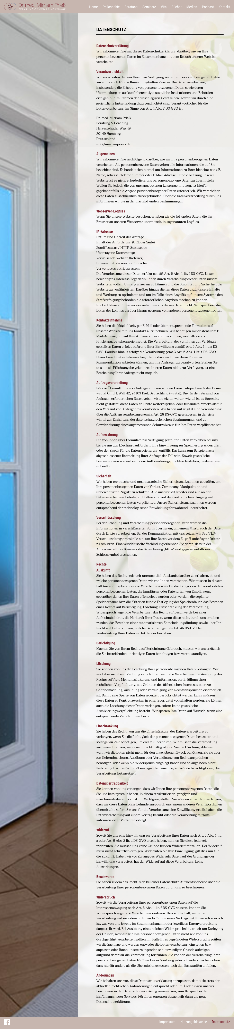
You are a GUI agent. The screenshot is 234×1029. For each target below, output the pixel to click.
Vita (163, 7)
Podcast (208, 7)
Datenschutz (221, 1022)
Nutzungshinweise (193, 1022)
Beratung (131, 7)
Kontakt (224, 7)
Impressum (167, 1022)
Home (93, 7)
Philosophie (111, 7)
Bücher (176, 7)
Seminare (149, 7)
